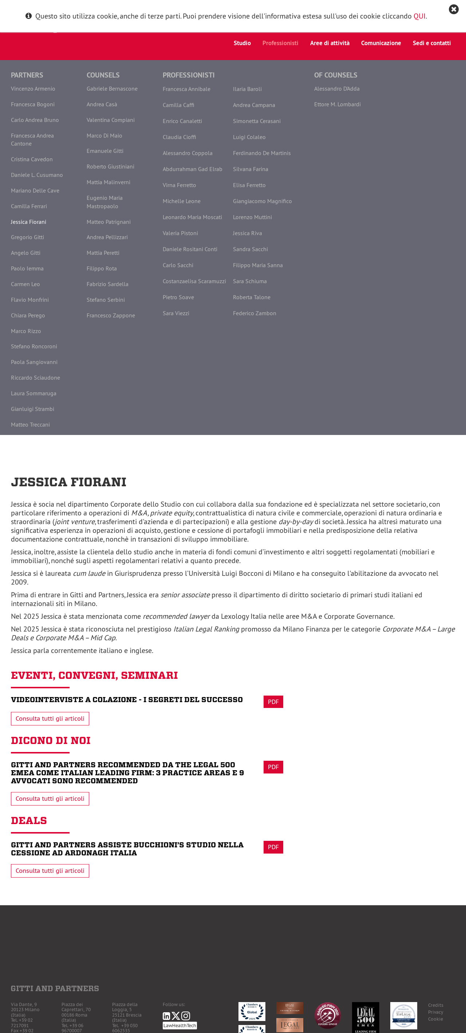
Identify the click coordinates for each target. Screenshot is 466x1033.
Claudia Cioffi (179, 136)
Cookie (435, 1019)
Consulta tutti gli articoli (50, 718)
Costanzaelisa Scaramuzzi (194, 281)
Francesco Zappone (111, 315)
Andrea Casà (102, 104)
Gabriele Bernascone (112, 88)
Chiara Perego (28, 315)
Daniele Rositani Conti (190, 249)
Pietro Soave (178, 297)
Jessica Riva (247, 233)
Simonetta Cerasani (257, 120)
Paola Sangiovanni (34, 361)
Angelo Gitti (25, 252)
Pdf (273, 701)
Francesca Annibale (186, 88)
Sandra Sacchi (250, 249)
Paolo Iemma (27, 268)
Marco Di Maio (104, 135)
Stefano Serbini (106, 299)
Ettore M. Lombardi (337, 104)
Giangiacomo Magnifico (262, 201)
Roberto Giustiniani (110, 166)
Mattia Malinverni (108, 182)
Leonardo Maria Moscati (192, 217)
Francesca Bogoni (33, 104)
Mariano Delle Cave (35, 190)
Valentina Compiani (111, 119)
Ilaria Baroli (247, 88)
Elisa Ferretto (249, 185)
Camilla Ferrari (29, 206)
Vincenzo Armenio (33, 88)
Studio (242, 43)
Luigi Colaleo (249, 136)
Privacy (435, 1012)
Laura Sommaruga (33, 393)
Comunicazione (381, 43)
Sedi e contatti (432, 43)
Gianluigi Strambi (32, 408)
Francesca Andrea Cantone (32, 139)
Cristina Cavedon (32, 159)
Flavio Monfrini (30, 299)
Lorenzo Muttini (252, 217)
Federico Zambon (254, 313)
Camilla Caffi (178, 104)
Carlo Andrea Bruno (35, 119)
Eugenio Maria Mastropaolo (105, 202)
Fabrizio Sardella (108, 284)
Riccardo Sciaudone (35, 377)
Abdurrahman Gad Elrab (192, 169)
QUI (420, 15)
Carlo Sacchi (178, 265)
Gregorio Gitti (27, 237)
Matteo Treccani (30, 424)
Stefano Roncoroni (34, 346)
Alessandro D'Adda (337, 88)
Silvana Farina (250, 169)
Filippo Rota (102, 268)
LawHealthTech (179, 1025)
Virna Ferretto (179, 185)
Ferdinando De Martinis (262, 153)
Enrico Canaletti (182, 120)
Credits (435, 1005)
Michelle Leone (182, 201)
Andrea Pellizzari (107, 237)
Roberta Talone (251, 297)
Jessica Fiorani (28, 221)
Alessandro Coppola (188, 153)
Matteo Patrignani (109, 221)
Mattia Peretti (103, 252)
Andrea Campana (254, 104)
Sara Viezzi (176, 313)
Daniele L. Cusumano (37, 174)
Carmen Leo (25, 284)
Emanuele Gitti (105, 150)
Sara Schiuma (250, 281)
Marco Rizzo (26, 331)
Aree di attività (330, 43)
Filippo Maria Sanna (258, 265)
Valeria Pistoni (180, 233)
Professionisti (280, 43)
